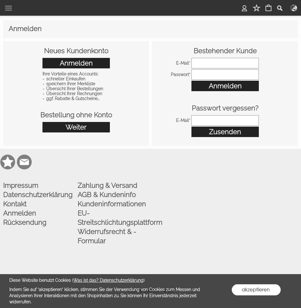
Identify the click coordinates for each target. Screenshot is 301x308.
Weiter (76, 127)
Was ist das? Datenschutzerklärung (108, 280)
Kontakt (14, 204)
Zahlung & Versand (107, 185)
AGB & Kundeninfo (107, 195)
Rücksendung (24, 222)
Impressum (20, 185)
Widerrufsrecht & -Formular (107, 236)
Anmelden (76, 63)
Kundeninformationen (112, 204)
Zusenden (225, 132)
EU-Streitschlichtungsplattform (113, 217)
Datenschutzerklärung (37, 195)
